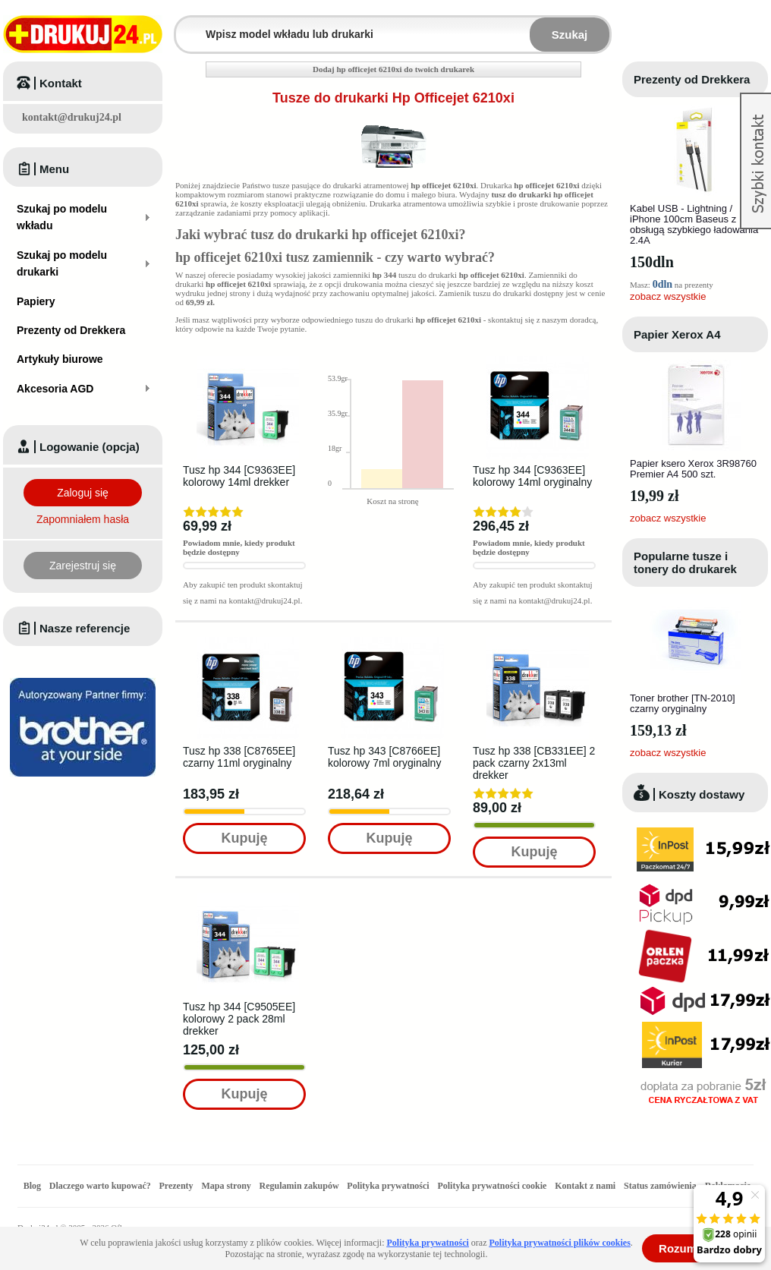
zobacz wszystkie (668, 296)
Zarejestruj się (82, 565)
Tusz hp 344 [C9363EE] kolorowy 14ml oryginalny (532, 476)
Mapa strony (225, 1185)
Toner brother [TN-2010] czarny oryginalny (682, 703)
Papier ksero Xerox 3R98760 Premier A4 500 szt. (693, 469)
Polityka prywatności (388, 1185)
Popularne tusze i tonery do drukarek (685, 562)
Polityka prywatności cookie (491, 1185)
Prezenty (176, 1185)
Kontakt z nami (585, 1185)
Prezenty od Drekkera (692, 79)
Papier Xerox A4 (677, 334)
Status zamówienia (661, 1185)
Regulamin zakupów (299, 1185)
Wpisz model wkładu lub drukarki (185, 25)
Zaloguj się (83, 493)
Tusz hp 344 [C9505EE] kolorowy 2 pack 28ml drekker (239, 1019)
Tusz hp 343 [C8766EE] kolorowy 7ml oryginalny (384, 757)
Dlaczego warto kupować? (100, 1185)
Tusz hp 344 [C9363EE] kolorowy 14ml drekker (239, 476)
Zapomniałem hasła (82, 519)
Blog (32, 1185)
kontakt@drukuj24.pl (71, 117)
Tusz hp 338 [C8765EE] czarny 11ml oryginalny (239, 757)
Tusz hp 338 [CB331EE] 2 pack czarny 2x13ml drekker (534, 763)
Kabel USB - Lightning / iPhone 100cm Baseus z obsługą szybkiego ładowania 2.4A (694, 224)
